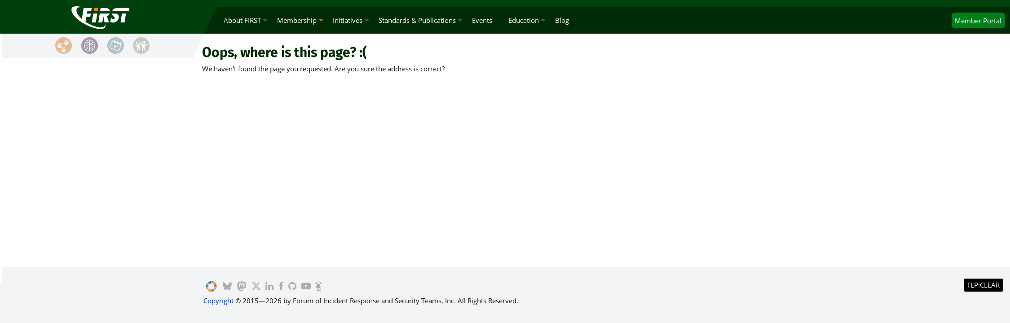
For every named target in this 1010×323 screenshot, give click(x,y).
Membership (297, 20)
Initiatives (347, 20)
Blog (562, 20)
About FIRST (242, 20)
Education (523, 20)
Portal (978, 20)
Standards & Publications (417, 20)
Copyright (218, 300)
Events (482, 20)
